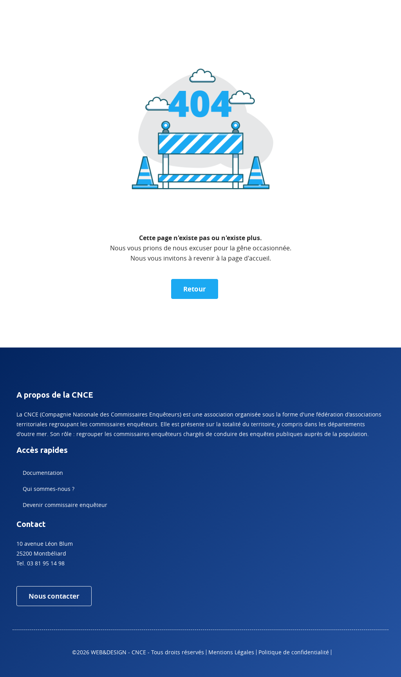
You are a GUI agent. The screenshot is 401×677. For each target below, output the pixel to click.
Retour (194, 288)
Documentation (43, 472)
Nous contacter (54, 596)
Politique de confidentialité (293, 652)
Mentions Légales (231, 652)
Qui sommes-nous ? (48, 488)
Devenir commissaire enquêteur (65, 505)
